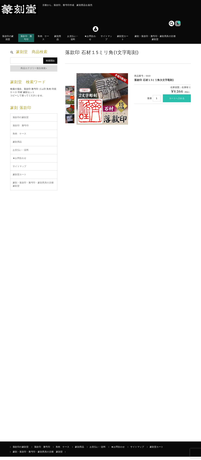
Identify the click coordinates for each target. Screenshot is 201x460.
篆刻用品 (59, 40)
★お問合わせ (92, 40)
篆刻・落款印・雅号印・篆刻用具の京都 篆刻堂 (157, 40)
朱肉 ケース (45, 40)
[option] (70, 93)
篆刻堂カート (125, 40)
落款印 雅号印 (29, 40)
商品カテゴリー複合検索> (34, 71)
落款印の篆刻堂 (9, 40)
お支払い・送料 (74, 40)
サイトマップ (108, 40)
